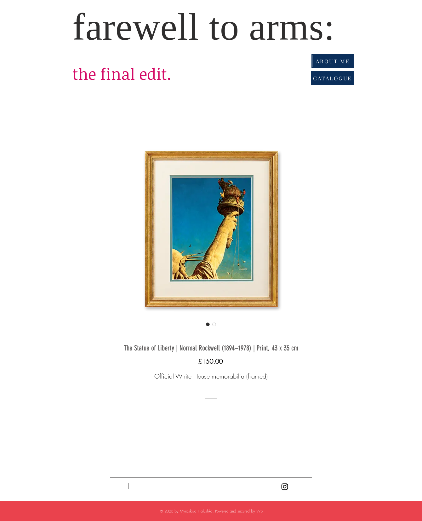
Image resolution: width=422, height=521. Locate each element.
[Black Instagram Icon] (284, 486)
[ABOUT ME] (332, 61)
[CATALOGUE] (332, 78)
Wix (259, 511)
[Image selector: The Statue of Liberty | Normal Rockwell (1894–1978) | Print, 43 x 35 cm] (208, 324)
